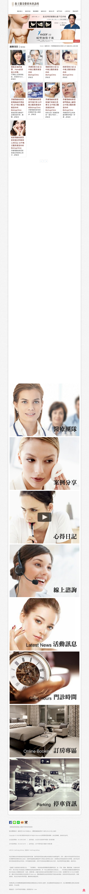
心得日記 (67, 11)
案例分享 (51, 11)
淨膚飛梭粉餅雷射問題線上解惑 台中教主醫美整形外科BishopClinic (69, 104)
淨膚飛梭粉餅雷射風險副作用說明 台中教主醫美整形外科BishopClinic (17, 104)
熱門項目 (59, 11)
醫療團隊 (35, 11)
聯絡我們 (75, 11)
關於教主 (20, 11)
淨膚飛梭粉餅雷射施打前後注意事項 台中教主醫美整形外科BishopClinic (52, 104)
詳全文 (13, 79)
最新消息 (28, 11)
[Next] (46, 161)
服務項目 (43, 11)
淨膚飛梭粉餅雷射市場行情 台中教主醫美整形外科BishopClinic (35, 103)
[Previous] (41, 161)
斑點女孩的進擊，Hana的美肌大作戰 (17, 69)
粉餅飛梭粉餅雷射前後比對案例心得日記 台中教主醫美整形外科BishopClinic (17, 142)
